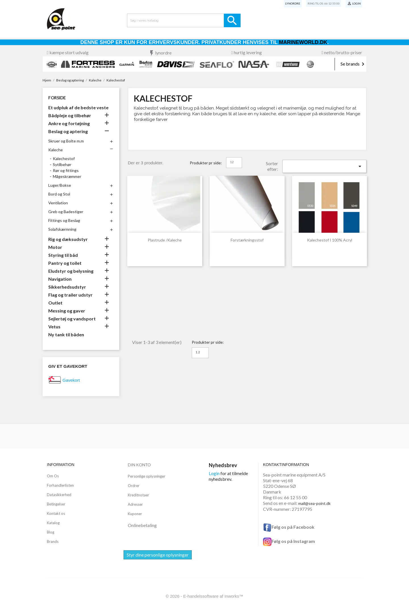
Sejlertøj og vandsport (72, 318)
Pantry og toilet (65, 263)
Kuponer (135, 513)
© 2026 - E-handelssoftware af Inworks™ (204, 596)
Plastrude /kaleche (165, 240)
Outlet (55, 302)
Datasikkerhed (59, 494)
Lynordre (292, 3)
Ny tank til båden (66, 334)
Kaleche (55, 149)
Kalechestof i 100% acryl (329, 240)
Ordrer (133, 485)
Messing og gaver (66, 310)
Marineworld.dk (303, 42)
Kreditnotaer (138, 495)
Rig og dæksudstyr (68, 239)
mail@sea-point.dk (314, 503)
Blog (50, 532)
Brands (53, 541)
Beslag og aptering (68, 131)
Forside (57, 97)
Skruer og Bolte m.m (66, 140)
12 (232, 162)
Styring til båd (63, 255)
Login (214, 473)
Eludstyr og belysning (70, 271)
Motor (55, 247)
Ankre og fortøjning (69, 123)
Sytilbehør (62, 164)
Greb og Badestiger (65, 211)
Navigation (60, 279)
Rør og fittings (66, 170)
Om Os (53, 476)
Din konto (139, 464)
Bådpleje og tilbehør (69, 115)
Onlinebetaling (142, 525)
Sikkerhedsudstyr (67, 286)
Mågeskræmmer (67, 176)
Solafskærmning (62, 229)
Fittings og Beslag (64, 220)
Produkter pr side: (206, 162)
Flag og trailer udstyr (70, 294)
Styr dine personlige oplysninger (158, 554)
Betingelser (56, 504)
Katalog (53, 522)
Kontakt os (56, 513)
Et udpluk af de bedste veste (78, 107)
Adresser (135, 504)
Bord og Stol (59, 194)
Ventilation (58, 202)
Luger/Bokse (59, 185)
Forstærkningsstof (247, 240)
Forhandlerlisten (60, 485)
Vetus (54, 326)
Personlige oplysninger (146, 476)
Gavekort (71, 380)
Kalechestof (64, 158)
